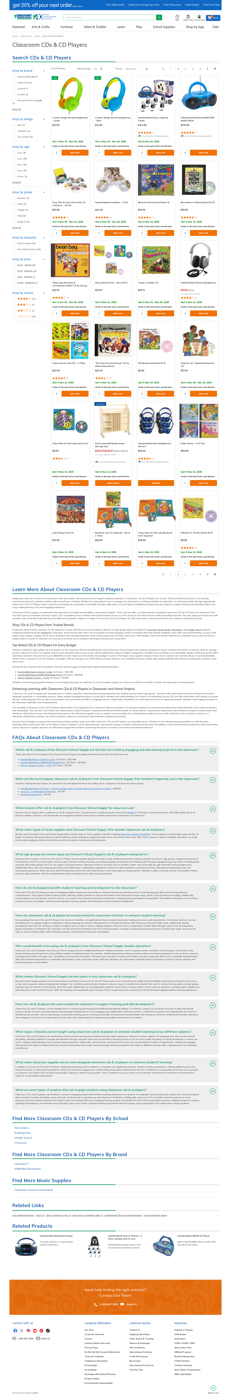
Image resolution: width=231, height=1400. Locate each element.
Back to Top (213, 1389)
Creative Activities (183, 1365)
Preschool (21, 1142)
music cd (40, 1215)
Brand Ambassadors (184, 1356)
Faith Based (180, 1334)
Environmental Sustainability (99, 1383)
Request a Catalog (183, 1330)
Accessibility (91, 1370)
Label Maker (192, 4)
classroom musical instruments (136, 834)
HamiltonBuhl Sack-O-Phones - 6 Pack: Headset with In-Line (125, 1237)
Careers (88, 1339)
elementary (177, 629)
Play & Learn (26, 36)
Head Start (179, 1339)
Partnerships (91, 1365)
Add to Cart (75, 152)
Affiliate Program (182, 1352)
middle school (194, 629)
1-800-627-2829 (108, 1304)
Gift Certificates (137, 1347)
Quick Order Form (183, 1347)
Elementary (22, 1128)
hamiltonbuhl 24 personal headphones (123, 1215)
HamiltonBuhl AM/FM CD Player (194, 1236)
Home (15, 36)
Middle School (23, 1137)
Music (37, 36)
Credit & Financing (138, 1356)
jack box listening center (155, 1215)
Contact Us (134, 1330)
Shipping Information (139, 1334)
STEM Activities (182, 1361)
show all (16, 109)
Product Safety (92, 1378)
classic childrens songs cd (58, 1215)
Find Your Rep (211, 4)
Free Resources (172, 4)
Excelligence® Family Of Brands (100, 1374)
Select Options (113, 483)
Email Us (131, 1304)
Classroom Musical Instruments (34, 1190)
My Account (135, 1361)
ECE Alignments (115, 4)
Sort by (119, 68)
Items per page (84, 68)
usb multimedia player (23, 1215)
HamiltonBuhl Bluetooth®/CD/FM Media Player (40, 675)
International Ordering (140, 1352)
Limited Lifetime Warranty (97, 1343)
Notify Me (156, 483)
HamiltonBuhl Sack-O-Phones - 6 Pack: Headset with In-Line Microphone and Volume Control (65, 788)
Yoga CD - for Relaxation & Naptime (38, 791)
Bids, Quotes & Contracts (141, 1365)
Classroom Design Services (143, 4)
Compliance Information (96, 1361)
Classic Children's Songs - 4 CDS (33, 678)
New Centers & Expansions (187, 1370)
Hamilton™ (46, 632)
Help (177, 18)
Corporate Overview (94, 1334)
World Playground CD (31, 794)
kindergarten (164, 629)
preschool (152, 629)
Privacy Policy (91, 1347)
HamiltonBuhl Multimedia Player (56, 1236)
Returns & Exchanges (139, 1343)
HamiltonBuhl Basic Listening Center (35, 672)
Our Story (89, 1330)
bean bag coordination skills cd (88, 1215)
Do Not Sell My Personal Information (102, 1352)
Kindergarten (23, 1132)
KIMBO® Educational (28, 1168)
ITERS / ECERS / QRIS (184, 1343)
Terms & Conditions (94, 1356)
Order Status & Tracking (141, 1339)
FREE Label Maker (183, 1374)
